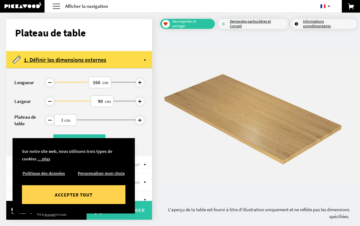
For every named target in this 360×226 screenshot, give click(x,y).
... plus (43, 159)
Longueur (24, 82)
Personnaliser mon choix (101, 173)
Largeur (22, 101)
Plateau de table (25, 120)
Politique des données (44, 173)
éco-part (50, 215)
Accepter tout (73, 195)
